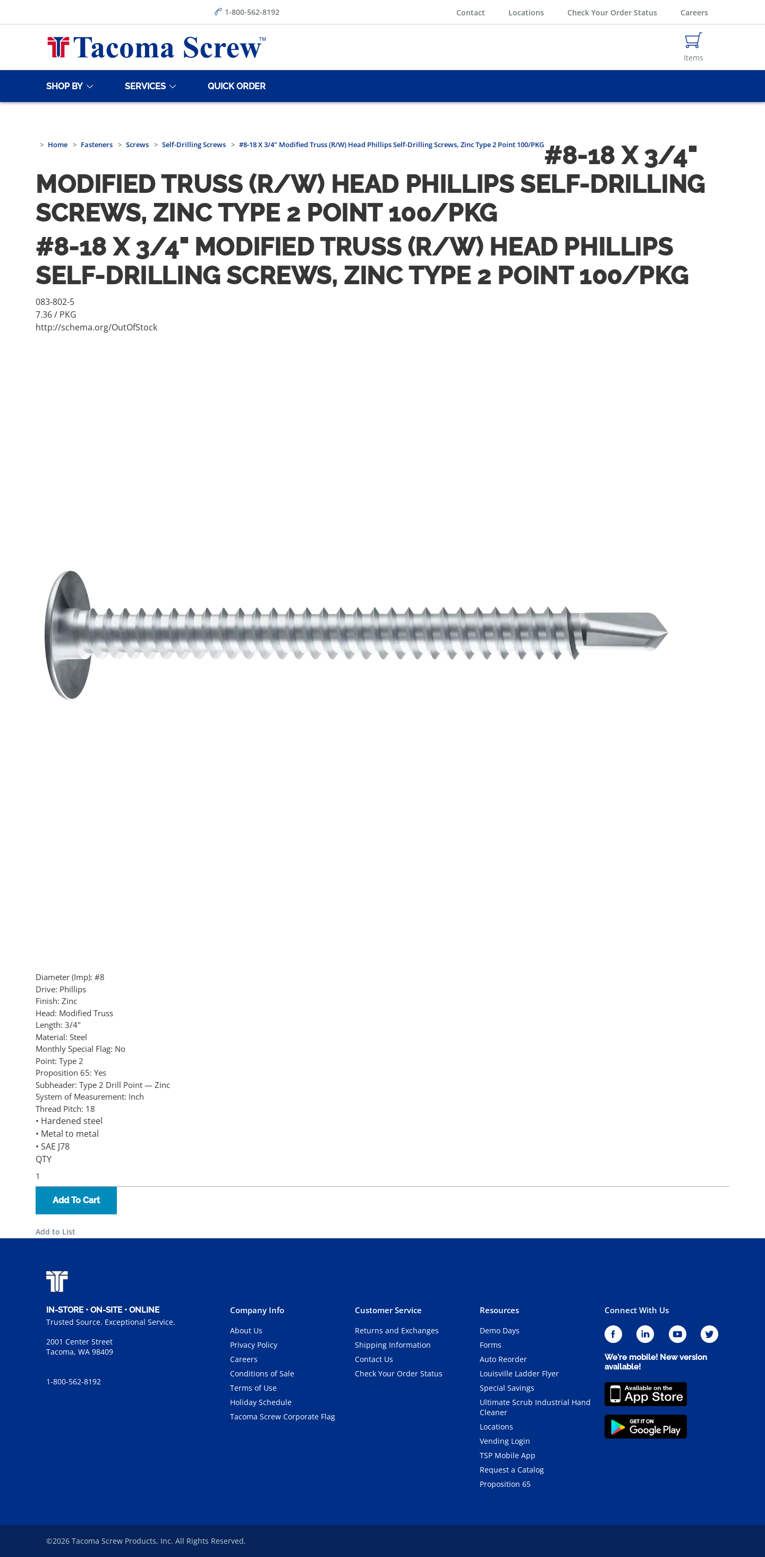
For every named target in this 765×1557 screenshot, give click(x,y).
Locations (526, 12)
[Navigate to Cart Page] (693, 47)
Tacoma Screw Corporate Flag (282, 1416)
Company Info (257, 1310)
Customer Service (388, 1310)
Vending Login (505, 1441)
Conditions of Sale (262, 1373)
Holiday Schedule (261, 1402)
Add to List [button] (55, 1232)
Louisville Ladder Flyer (519, 1373)
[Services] (143, 86)
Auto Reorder (503, 1359)
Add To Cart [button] (76, 1200)
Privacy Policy (253, 1345)
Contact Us (374, 1359)
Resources (499, 1310)
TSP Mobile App (508, 1455)
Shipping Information (393, 1345)
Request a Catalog (512, 1470)
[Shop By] (62, 86)
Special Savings (507, 1388)
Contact (470, 12)
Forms (491, 1345)
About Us (246, 1330)
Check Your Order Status (612, 12)
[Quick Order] (234, 86)
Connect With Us (637, 1310)
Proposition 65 (505, 1484)
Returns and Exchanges (397, 1330)
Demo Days (500, 1330)
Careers (694, 12)
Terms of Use (253, 1388)
